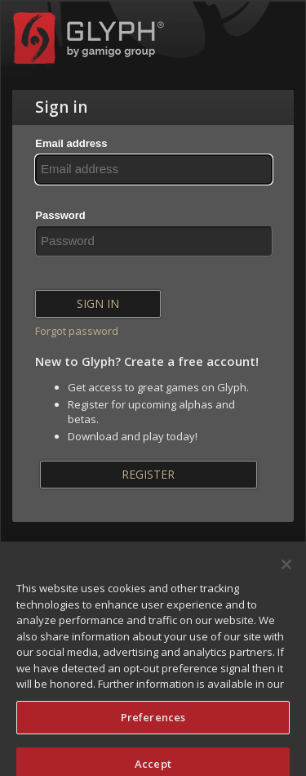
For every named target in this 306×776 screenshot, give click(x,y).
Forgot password (76, 330)
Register (148, 474)
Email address (71, 143)
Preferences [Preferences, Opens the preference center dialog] (153, 723)
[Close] (286, 571)
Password (60, 215)
